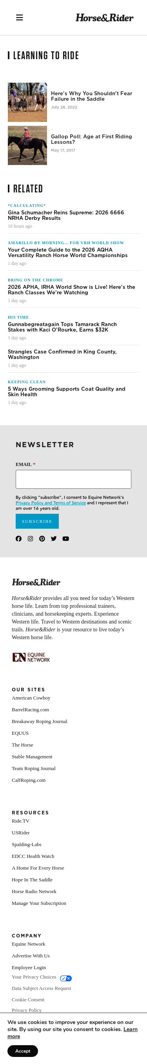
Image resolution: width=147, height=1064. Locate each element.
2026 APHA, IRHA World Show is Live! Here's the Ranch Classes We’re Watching (71, 301)
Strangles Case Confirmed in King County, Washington (62, 366)
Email (25, 476)
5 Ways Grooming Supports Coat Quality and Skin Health (66, 403)
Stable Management (32, 768)
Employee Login (29, 979)
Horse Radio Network (34, 903)
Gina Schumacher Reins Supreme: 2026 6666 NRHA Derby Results (66, 227)
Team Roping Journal (34, 780)
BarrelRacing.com (30, 721)
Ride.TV (20, 833)
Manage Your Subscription (39, 915)
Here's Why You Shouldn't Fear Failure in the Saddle (91, 96)
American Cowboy (31, 709)
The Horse (22, 756)
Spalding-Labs (27, 856)
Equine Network (28, 956)
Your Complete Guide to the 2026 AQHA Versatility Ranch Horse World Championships (68, 264)
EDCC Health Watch (33, 868)
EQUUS (20, 745)
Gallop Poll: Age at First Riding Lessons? (91, 139)
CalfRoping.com (28, 792)
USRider (21, 844)
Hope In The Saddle (32, 891)
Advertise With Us (31, 967)
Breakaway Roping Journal (39, 733)
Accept (22, 1051)
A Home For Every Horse (38, 880)
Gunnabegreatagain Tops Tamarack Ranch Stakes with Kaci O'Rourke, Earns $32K (62, 339)
